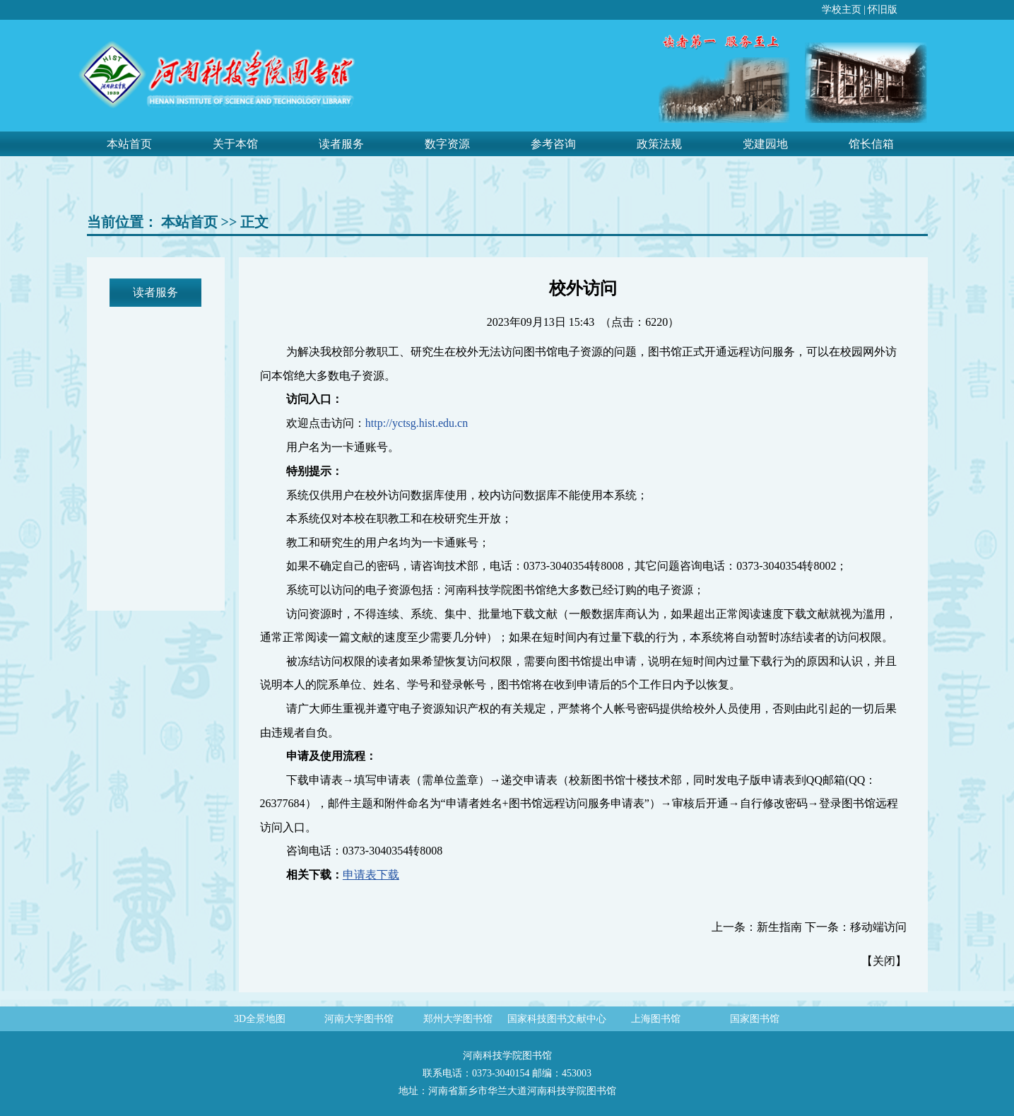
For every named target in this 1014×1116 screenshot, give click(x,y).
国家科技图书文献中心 (556, 1019)
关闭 (884, 961)
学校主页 (841, 9)
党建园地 (765, 144)
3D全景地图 (259, 1019)
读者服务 (341, 144)
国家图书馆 (754, 1019)
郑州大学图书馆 (458, 1019)
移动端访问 (878, 927)
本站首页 (129, 144)
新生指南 (779, 927)
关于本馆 (235, 144)
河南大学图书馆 (359, 1019)
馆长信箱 (871, 144)
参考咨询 (553, 144)
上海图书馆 (655, 1019)
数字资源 (447, 144)
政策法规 (659, 144)
